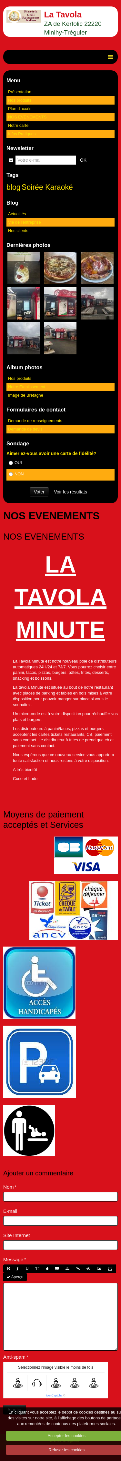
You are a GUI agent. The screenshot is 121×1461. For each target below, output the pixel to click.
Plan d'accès (19, 108)
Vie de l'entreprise (24, 222)
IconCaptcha (54, 1395)
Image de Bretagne (25, 395)
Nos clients (18, 230)
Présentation (19, 91)
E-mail (10, 1211)
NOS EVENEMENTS (27, 117)
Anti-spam (14, 1357)
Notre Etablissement (26, 386)
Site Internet (16, 1235)
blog (13, 187)
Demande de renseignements (35, 420)
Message (13, 1259)
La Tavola (63, 14)
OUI (15, 462)
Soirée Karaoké (47, 187)
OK (83, 160)
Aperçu (14, 1277)
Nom (8, 1187)
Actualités (17, 213)
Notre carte (18, 125)
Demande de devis (25, 429)
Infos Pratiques (21, 133)
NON (16, 474)
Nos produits (19, 100)
